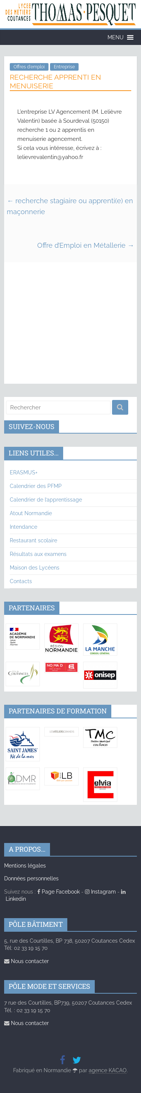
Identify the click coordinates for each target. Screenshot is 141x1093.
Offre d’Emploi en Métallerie (85, 245)
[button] (116, 37)
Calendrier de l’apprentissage (46, 500)
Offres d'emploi (29, 66)
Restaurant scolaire (33, 540)
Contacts (21, 581)
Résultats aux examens (38, 554)
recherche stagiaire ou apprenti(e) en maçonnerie (70, 206)
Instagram (100, 892)
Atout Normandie (31, 513)
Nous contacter (26, 961)
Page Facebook (58, 892)
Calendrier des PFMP (36, 486)
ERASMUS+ (24, 472)
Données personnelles (31, 878)
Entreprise (64, 66)
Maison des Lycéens (34, 568)
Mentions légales (25, 866)
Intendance (23, 527)
